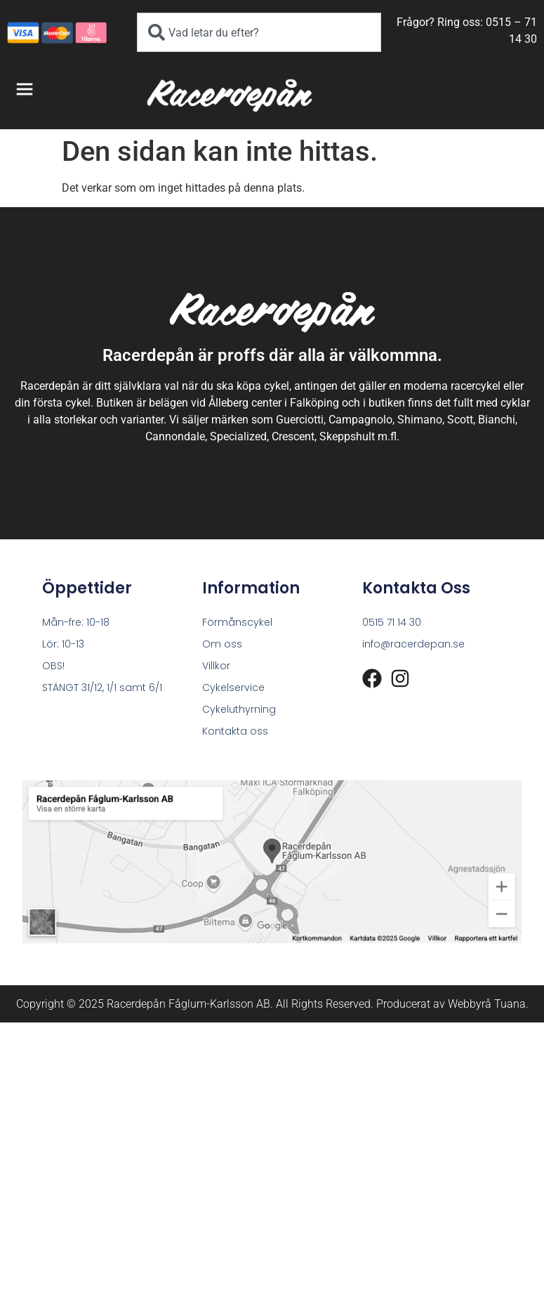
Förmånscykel (237, 622)
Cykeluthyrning (239, 709)
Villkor (216, 666)
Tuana (510, 1004)
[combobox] (259, 32)
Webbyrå (469, 1004)
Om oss (222, 644)
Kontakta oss (235, 731)
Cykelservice (233, 687)
